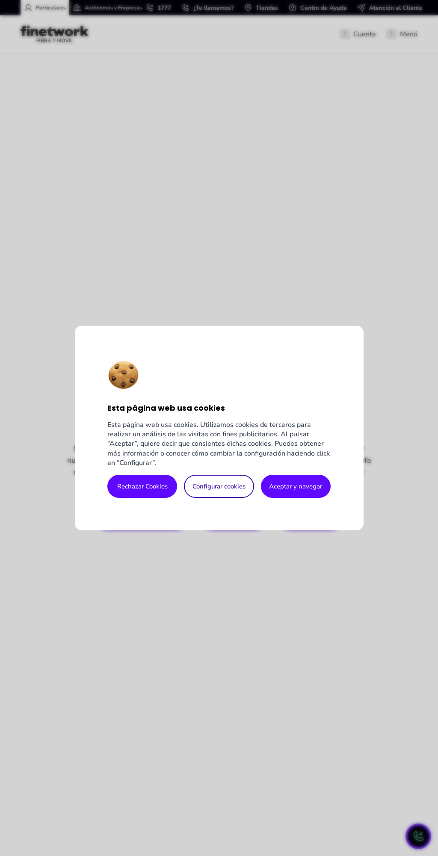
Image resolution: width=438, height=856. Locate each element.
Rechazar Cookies (142, 486)
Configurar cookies (219, 486)
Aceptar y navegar (295, 486)
